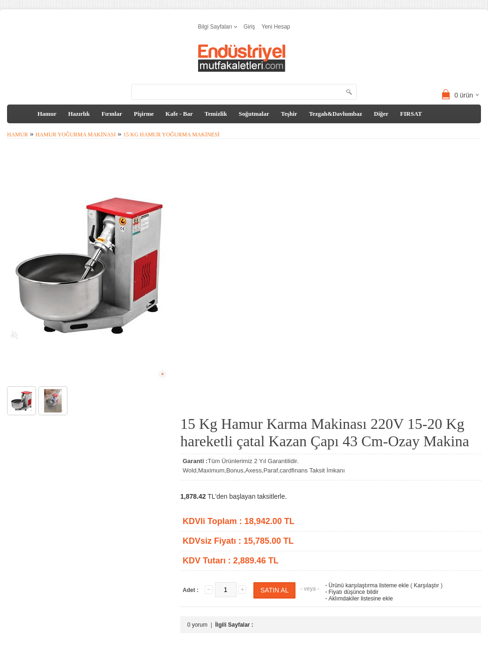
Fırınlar (112, 113)
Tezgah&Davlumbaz (335, 113)
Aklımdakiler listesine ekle (358, 598)
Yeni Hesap (276, 26)
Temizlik (216, 113)
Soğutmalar (254, 113)
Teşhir (289, 113)
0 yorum (197, 625)
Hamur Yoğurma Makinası (76, 134)
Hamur (46, 113)
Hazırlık (78, 113)
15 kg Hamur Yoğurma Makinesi (171, 134)
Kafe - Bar (178, 113)
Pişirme (144, 113)
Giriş (249, 26)
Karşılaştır (426, 585)
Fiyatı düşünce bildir (351, 592)
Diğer (381, 113)
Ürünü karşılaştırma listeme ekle (366, 585)
